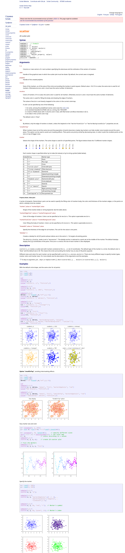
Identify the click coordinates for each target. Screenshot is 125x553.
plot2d (7, 79)
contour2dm (8, 40)
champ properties (10, 33)
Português (118, 15)
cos (33, 429)
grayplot (7, 58)
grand (34, 295)
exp (25, 429)
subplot (23, 280)
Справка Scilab (9, 17)
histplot (7, 63)
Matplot (7, 69)
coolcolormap (41, 434)
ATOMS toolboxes (65, 1)
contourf (7, 42)
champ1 (7, 31)
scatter (7, 90)
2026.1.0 (56, 19)
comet (7, 35)
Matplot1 (7, 71)
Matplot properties (10, 73)
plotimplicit (8, 86)
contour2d (8, 37)
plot (6, 77)
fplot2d (7, 56)
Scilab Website (24, 1)
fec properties (9, 52)
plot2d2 (7, 81)
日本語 (112, 15)
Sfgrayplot (8, 96)
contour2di (8, 38)
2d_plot (8, 26)
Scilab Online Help (25, 6)
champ (7, 29)
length (53, 429)
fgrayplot (7, 54)
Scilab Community (52, 1)
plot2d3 (7, 82)
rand (25, 273)
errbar (7, 46)
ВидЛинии (8, 65)
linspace (27, 428)
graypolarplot (9, 61)
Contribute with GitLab (37, 1)
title (23, 283)
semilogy (7, 94)
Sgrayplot (8, 98)
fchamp (7, 48)
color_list (65, 108)
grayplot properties (10, 59)
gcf (22, 434)
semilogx (7, 92)
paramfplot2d (9, 75)
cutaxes (7, 44)
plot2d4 (7, 84)
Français (106, 15)
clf (22, 278)
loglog (7, 67)
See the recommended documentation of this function (36, 21)
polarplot (7, 88)
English (99, 15)
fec (6, 50)
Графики (8, 22)
